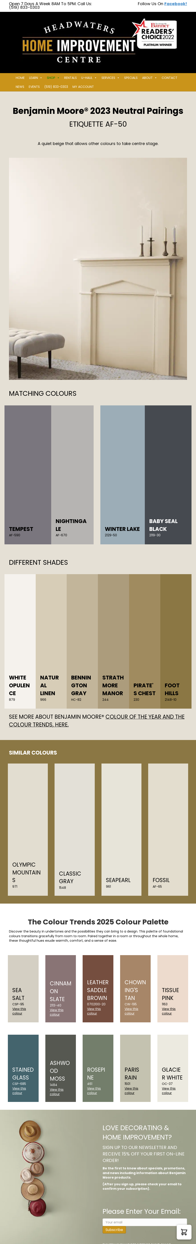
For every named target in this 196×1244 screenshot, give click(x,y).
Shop (53, 77)
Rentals (70, 78)
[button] (184, 1232)
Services (110, 77)
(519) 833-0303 (56, 86)
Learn (35, 77)
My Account (83, 86)
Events (34, 86)
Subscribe (114, 1229)
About (149, 77)
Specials (131, 78)
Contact (169, 78)
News (20, 86)
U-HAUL (89, 77)
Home (20, 78)
